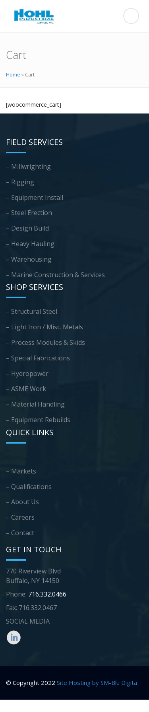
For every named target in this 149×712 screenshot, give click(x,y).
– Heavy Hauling (30, 243)
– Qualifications (29, 486)
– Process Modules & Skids (45, 342)
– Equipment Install (34, 197)
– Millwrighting (28, 166)
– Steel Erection (29, 212)
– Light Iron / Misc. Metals (44, 327)
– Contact (20, 532)
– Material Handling (35, 404)
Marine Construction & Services (58, 274)
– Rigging (20, 182)
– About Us (22, 501)
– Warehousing (29, 259)
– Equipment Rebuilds (38, 419)
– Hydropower (27, 373)
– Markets (21, 471)
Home (13, 74)
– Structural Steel (31, 311)
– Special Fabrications (38, 358)
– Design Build (27, 228)
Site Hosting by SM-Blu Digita (97, 683)
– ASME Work (26, 388)
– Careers (20, 517)
